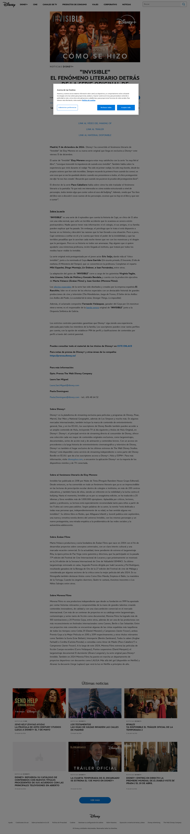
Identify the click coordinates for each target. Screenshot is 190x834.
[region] (96, 99)
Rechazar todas (106, 107)
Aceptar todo (126, 107)
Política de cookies (88, 100)
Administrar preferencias (67, 107)
